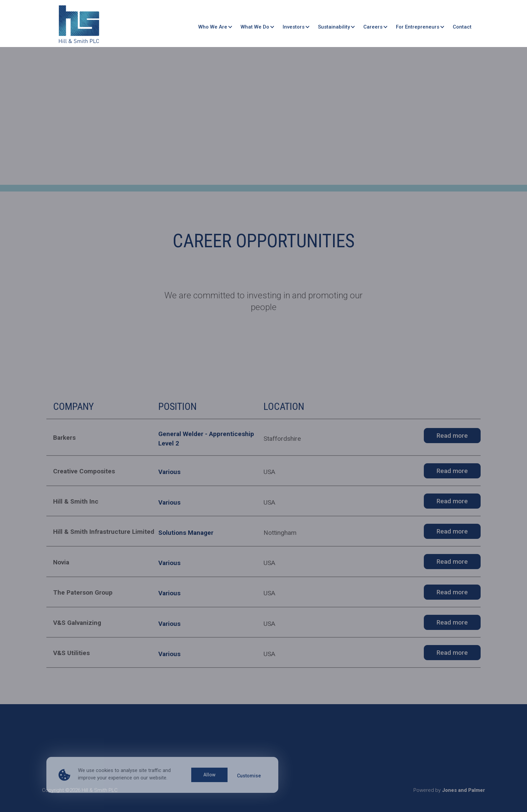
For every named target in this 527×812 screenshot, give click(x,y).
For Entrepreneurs (417, 26)
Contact (462, 26)
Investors (294, 26)
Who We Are (212, 26)
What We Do (255, 26)
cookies (104, 770)
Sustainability (334, 26)
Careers (372, 26)
